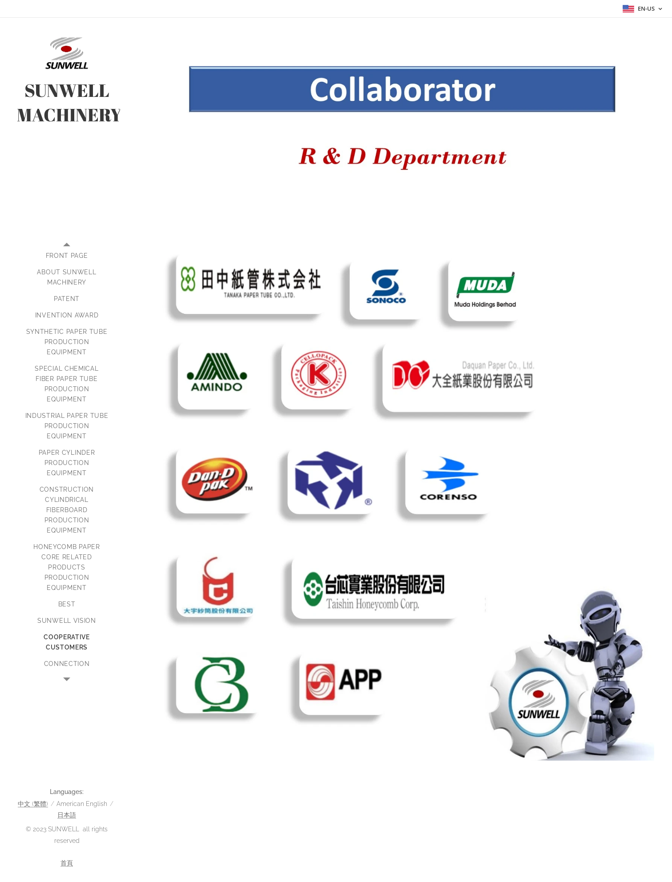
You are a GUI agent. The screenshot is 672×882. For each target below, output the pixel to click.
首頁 (66, 862)
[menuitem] (67, 256)
